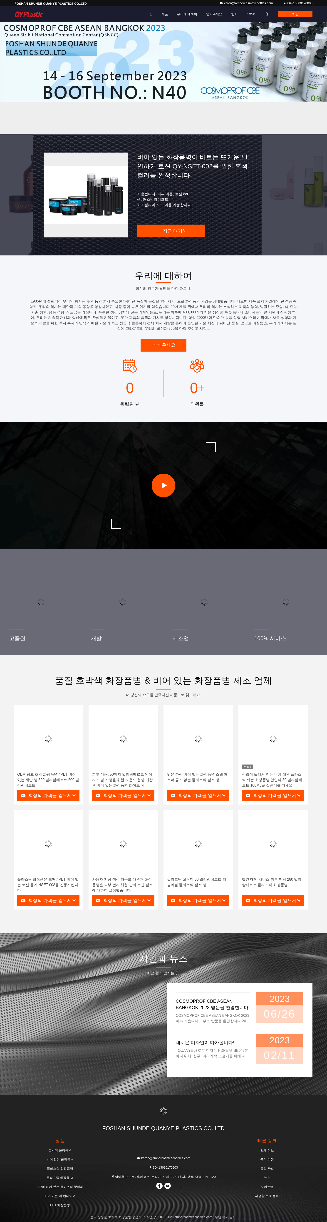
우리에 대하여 (187, 14)
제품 (165, 14)
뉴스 (267, 1178)
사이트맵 (267, 1187)
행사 (234, 14)
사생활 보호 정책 (267, 1196)
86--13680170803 (297, 3)
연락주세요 (214, 14)
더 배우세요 (163, 344)
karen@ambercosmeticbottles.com (246, 3)
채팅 (295, 14)
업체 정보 (267, 1150)
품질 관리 (267, 1168)
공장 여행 (267, 1159)
